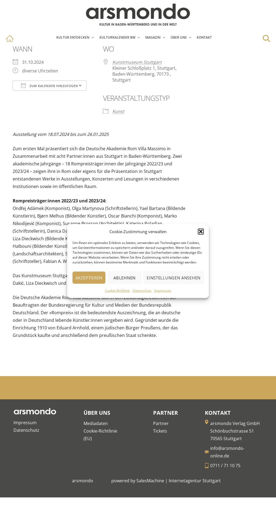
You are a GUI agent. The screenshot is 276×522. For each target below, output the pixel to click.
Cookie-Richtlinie (117, 290)
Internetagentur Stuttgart (195, 481)
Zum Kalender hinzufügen (49, 85)
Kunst (118, 111)
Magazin (152, 37)
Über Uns (179, 37)
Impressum (162, 290)
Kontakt (204, 37)
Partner (161, 423)
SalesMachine (150, 481)
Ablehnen (124, 277)
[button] (200, 231)
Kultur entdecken (72, 37)
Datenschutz (142, 290)
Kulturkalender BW (117, 37)
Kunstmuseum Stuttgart (137, 62)
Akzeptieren (88, 277)
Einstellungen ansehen (174, 277)
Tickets (160, 431)
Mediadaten (96, 423)
